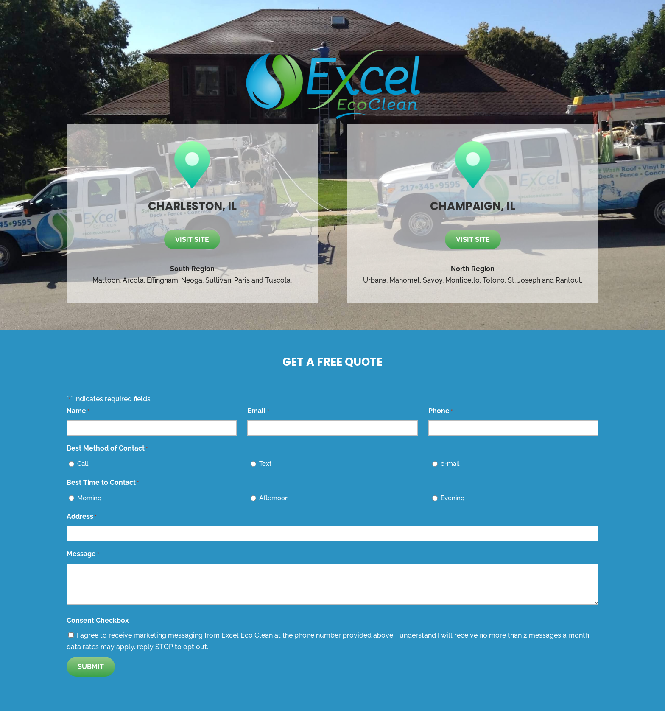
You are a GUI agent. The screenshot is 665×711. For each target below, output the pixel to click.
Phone (440, 411)
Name (78, 411)
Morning (89, 498)
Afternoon (274, 498)
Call (82, 463)
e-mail (450, 463)
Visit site (192, 239)
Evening (452, 498)
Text (265, 463)
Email (257, 411)
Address (81, 517)
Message (83, 554)
